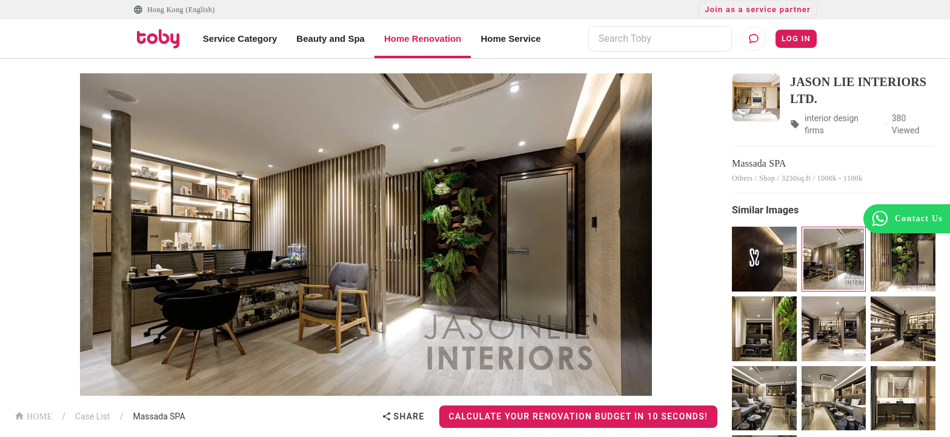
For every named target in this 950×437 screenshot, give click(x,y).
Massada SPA (159, 416)
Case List (92, 416)
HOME (33, 415)
